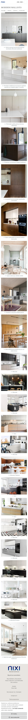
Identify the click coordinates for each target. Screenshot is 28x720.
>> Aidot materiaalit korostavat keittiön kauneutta (13, 238)
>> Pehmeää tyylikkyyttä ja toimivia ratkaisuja (14, 124)
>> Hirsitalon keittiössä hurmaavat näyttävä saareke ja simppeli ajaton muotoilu (14, 86)
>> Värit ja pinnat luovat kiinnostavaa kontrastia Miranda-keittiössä (14, 48)
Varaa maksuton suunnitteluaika (14, 680)
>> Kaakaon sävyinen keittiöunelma (14, 312)
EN (18, 2)
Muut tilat (14, 688)
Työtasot (15, 10)
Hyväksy (14, 713)
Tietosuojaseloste (14, 699)
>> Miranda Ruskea (14, 620)
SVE (21, 2)
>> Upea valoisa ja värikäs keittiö (14, 276)
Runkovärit (22, 10)
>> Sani (14, 433)
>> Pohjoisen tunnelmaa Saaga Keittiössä (14, 162)
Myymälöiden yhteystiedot (14, 679)
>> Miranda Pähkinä (14, 475)
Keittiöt (14, 686)
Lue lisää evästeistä (17, 708)
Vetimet (9, 10)
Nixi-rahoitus (14, 682)
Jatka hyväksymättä (14, 717)
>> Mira (14, 579)
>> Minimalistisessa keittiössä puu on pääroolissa (14, 350)
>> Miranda (14, 371)
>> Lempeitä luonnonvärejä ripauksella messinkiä (14, 199)
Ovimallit (3, 10)
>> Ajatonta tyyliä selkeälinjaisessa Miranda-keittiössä (14, 657)
